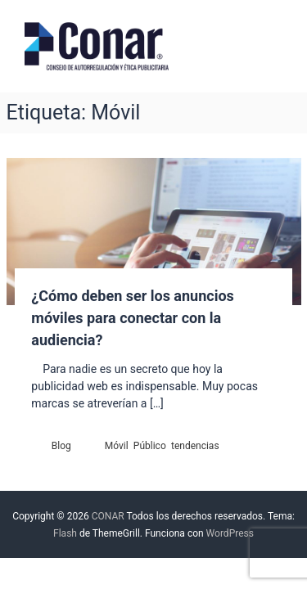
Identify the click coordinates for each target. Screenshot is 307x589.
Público (149, 446)
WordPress (230, 533)
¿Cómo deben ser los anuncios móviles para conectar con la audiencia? (132, 317)
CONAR (108, 516)
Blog (61, 446)
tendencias (195, 446)
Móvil (117, 446)
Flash (65, 533)
